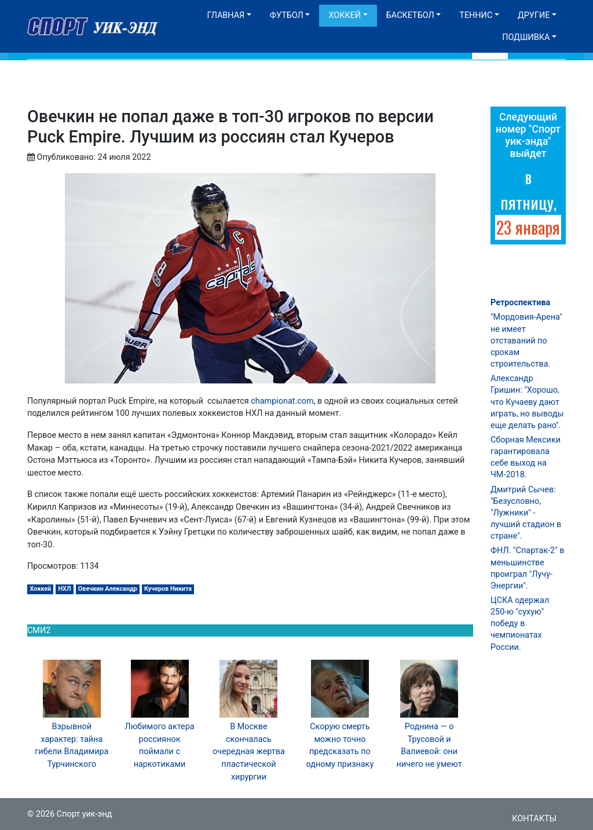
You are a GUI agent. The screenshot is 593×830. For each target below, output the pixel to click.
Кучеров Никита (168, 589)
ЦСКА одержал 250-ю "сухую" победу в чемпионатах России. (519, 623)
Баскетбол (410, 15)
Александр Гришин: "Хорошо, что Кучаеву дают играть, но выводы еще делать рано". (527, 402)
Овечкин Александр (107, 589)
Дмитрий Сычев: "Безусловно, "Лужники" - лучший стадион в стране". (525, 513)
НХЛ (64, 589)
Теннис (475, 15)
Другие (534, 15)
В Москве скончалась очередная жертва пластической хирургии (249, 751)
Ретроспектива (520, 303)
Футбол (286, 15)
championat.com (282, 401)
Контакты (534, 819)
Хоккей (344, 15)
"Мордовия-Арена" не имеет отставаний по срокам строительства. (526, 340)
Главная (225, 15)
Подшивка (526, 37)
